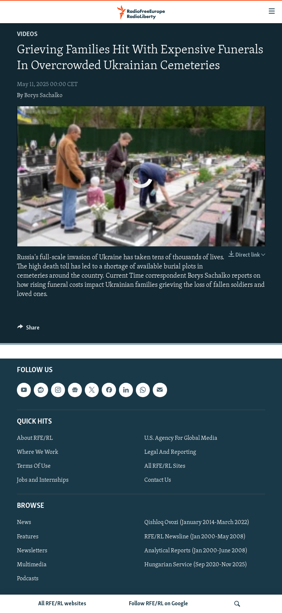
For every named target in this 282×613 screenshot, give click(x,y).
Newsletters (32, 550)
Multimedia (32, 564)
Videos (27, 34)
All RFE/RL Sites (164, 466)
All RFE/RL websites (62, 604)
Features (28, 536)
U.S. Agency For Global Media (180, 438)
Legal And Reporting (170, 452)
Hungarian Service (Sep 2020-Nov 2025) (195, 564)
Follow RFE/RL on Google (158, 604)
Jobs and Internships (43, 480)
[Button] (28, 329)
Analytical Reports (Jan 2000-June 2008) (195, 550)
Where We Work (37, 452)
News (24, 522)
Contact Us (157, 480)
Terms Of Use (34, 466)
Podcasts (28, 578)
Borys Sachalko (43, 96)
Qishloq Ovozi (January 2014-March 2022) (196, 522)
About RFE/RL (35, 438)
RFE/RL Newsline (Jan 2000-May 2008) (195, 536)
